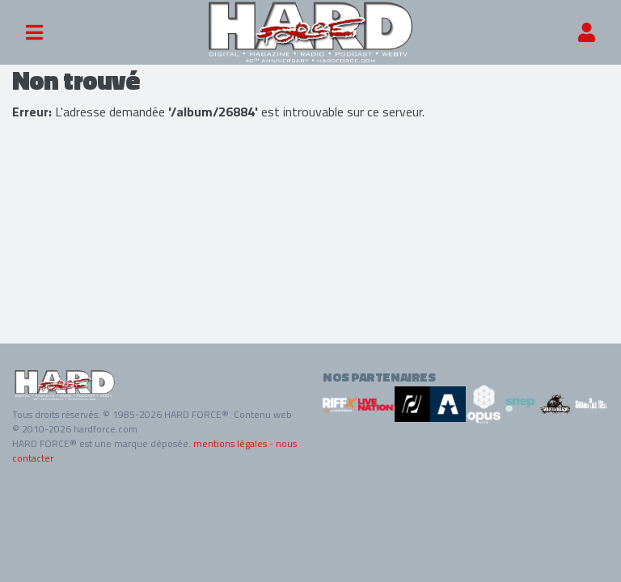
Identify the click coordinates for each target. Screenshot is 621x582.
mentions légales (230, 443)
